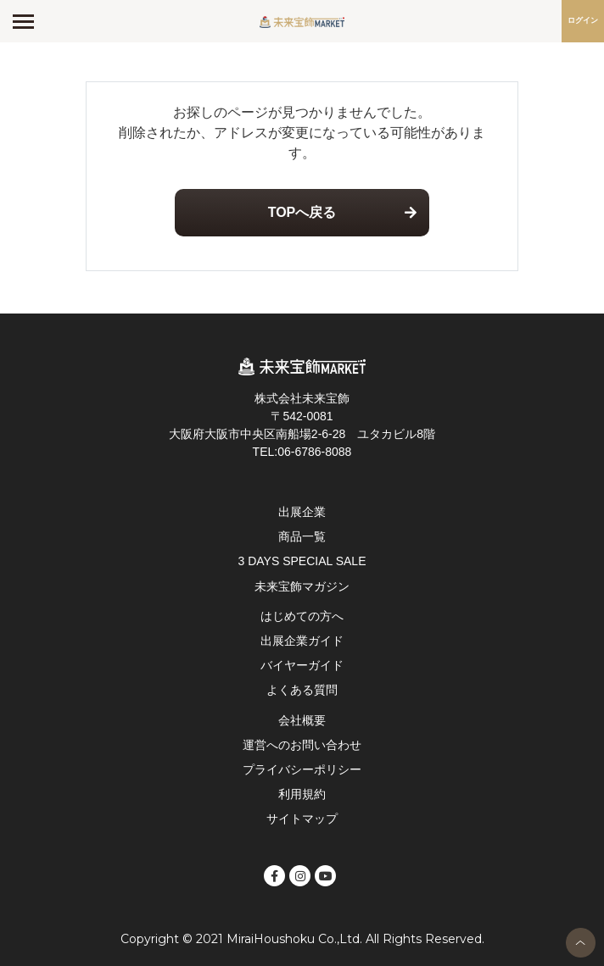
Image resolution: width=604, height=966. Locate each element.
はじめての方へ (302, 616)
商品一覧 (302, 536)
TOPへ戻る (302, 212)
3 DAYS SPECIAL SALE (302, 561)
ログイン (583, 20)
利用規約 (302, 794)
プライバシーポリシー (302, 769)
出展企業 (302, 512)
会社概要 (302, 720)
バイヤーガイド (302, 665)
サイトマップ (302, 818)
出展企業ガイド (302, 640)
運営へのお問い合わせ (302, 745)
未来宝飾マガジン (302, 586)
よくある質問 (302, 690)
